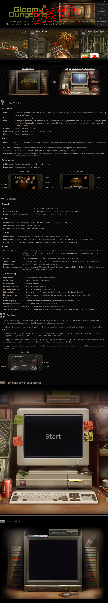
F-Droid (101, 5)
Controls (101, 18)
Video (101, 25)
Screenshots (101, 11)
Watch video (28, 68)
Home (101, 8)
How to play (101, 15)
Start (53, 436)
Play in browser (101, 21)
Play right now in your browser (80, 68)
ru (104, 1)
